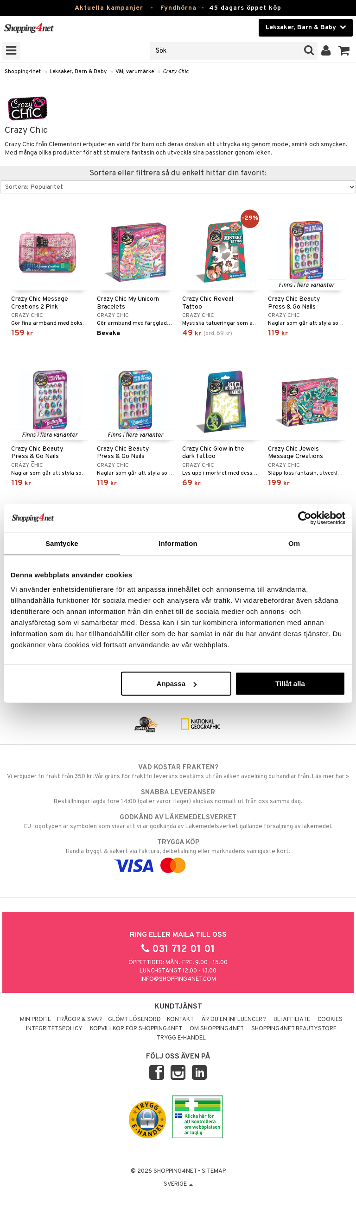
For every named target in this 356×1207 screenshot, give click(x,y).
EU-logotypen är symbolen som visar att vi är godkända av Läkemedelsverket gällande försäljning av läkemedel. (178, 821)
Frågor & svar (79, 1019)
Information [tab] (178, 543)
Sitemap (214, 1171)
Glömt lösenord (134, 1019)
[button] (344, 51)
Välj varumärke (134, 71)
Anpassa (177, 683)
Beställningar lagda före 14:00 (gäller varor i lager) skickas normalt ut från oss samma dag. (178, 796)
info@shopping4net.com (178, 979)
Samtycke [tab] (61, 543)
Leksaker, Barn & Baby (78, 71)
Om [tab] (294, 543)
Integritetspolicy (54, 1029)
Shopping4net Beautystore (294, 1029)
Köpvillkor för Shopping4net (136, 1029)
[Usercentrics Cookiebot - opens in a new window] (304, 518)
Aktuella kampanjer (109, 8)
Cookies (330, 1019)
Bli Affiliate (291, 1019)
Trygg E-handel (181, 1038)
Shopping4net (23, 71)
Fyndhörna (178, 8)
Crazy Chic (176, 71)
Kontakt (180, 1019)
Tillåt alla (290, 683)
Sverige (178, 1184)
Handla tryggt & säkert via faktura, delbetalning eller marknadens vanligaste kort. (178, 854)
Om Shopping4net (217, 1029)
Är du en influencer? (233, 1019)
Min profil (35, 1019)
